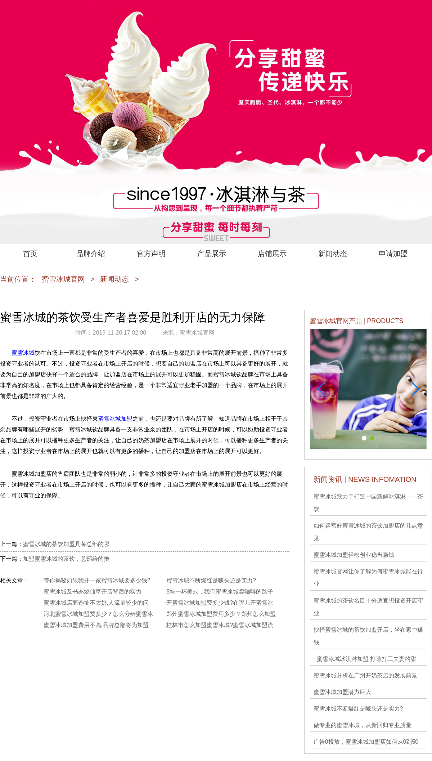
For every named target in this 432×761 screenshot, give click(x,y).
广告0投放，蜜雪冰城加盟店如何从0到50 (366, 742)
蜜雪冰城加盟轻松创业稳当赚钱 (354, 555)
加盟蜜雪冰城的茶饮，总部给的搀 (66, 559)
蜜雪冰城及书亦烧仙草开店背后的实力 (92, 591)
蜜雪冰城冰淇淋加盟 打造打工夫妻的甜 (365, 659)
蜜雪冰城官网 (63, 279)
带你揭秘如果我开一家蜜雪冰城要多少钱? (97, 580)
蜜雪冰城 (23, 353)
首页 (30, 254)
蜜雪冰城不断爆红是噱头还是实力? (358, 709)
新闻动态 (332, 254)
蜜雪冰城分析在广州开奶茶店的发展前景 (365, 675)
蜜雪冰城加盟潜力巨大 (342, 692)
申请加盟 (393, 254)
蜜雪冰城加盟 (115, 419)
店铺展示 (272, 254)
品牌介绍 (90, 254)
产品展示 (211, 254)
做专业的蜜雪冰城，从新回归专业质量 (362, 725)
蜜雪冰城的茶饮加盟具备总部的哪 (66, 544)
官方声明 (151, 254)
